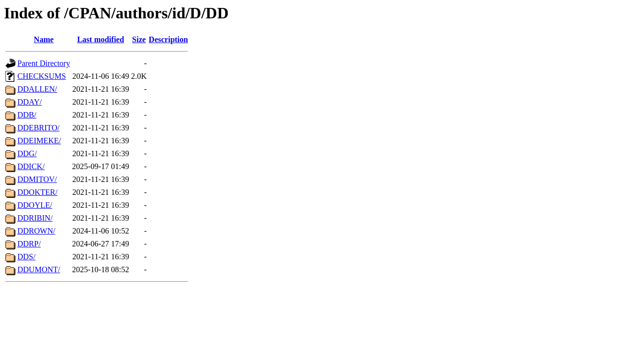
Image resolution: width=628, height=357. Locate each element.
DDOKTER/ (37, 192)
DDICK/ (31, 166)
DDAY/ (29, 102)
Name (44, 39)
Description (168, 39)
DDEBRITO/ (38, 127)
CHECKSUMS (41, 76)
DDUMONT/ (38, 269)
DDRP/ (29, 243)
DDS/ (26, 256)
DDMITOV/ (37, 179)
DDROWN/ (36, 231)
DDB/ (26, 115)
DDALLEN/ (37, 89)
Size (139, 39)
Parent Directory (43, 63)
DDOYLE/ (34, 205)
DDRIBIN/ (35, 218)
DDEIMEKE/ (39, 140)
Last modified (100, 39)
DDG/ (27, 153)
